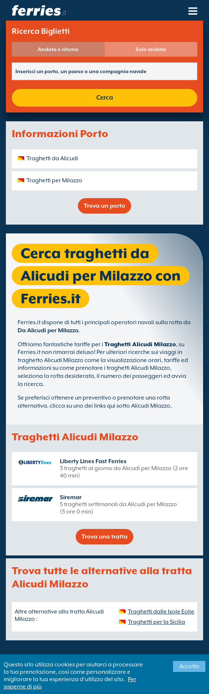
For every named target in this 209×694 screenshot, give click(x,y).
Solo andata (151, 49)
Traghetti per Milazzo (54, 180)
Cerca (104, 97)
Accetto (189, 666)
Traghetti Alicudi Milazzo (140, 344)
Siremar (71, 497)
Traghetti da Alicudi (52, 158)
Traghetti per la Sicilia (156, 622)
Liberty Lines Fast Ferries (93, 461)
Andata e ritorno (58, 49)
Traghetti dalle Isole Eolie (161, 611)
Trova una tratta (104, 536)
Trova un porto (104, 206)
